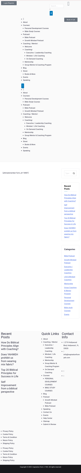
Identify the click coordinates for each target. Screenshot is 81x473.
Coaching (28, 50)
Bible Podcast (30, 37)
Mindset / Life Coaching (35, 56)
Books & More (30, 74)
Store (25, 71)
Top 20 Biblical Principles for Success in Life (70, 221)
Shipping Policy (8, 443)
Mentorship (29, 62)
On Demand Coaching (34, 59)
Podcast (26, 34)
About (25, 22)
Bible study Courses (68, 309)
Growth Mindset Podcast (34, 41)
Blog (24, 68)
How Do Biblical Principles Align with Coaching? (70, 198)
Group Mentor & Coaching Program (38, 65)
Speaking (26, 80)
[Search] (51, 13)
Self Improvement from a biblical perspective (69, 209)
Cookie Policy (8, 434)
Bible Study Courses (32, 31)
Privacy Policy (8, 431)
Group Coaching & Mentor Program (70, 291)
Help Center (47, 418)
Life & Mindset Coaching (69, 278)
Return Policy (8, 440)
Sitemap (46, 421)
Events (25, 77)
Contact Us (47, 412)
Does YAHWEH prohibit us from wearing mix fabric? (70, 232)
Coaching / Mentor (30, 44)
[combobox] (57, 6)
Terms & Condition (10, 437)
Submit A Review (49, 424)
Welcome (28, 47)
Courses (26, 25)
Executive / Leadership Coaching (38, 53)
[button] (29, 25)
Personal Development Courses (37, 28)
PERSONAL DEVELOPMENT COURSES (51, 382)
